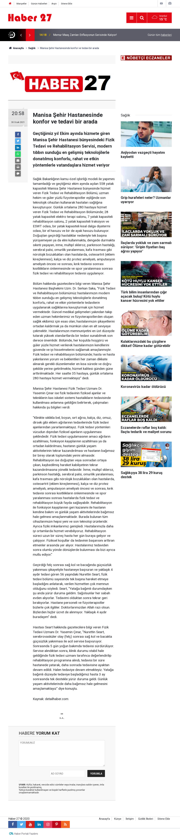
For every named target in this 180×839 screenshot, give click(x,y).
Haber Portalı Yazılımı (26, 833)
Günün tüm (160, 35)
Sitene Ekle (66, 3)
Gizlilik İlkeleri (145, 818)
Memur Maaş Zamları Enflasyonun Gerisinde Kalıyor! (85, 35)
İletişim (130, 818)
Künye (117, 818)
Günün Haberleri (39, 3)
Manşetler (22, 3)
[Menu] (131, 18)
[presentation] (21, 35)
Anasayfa (104, 818)
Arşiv (54, 3)
